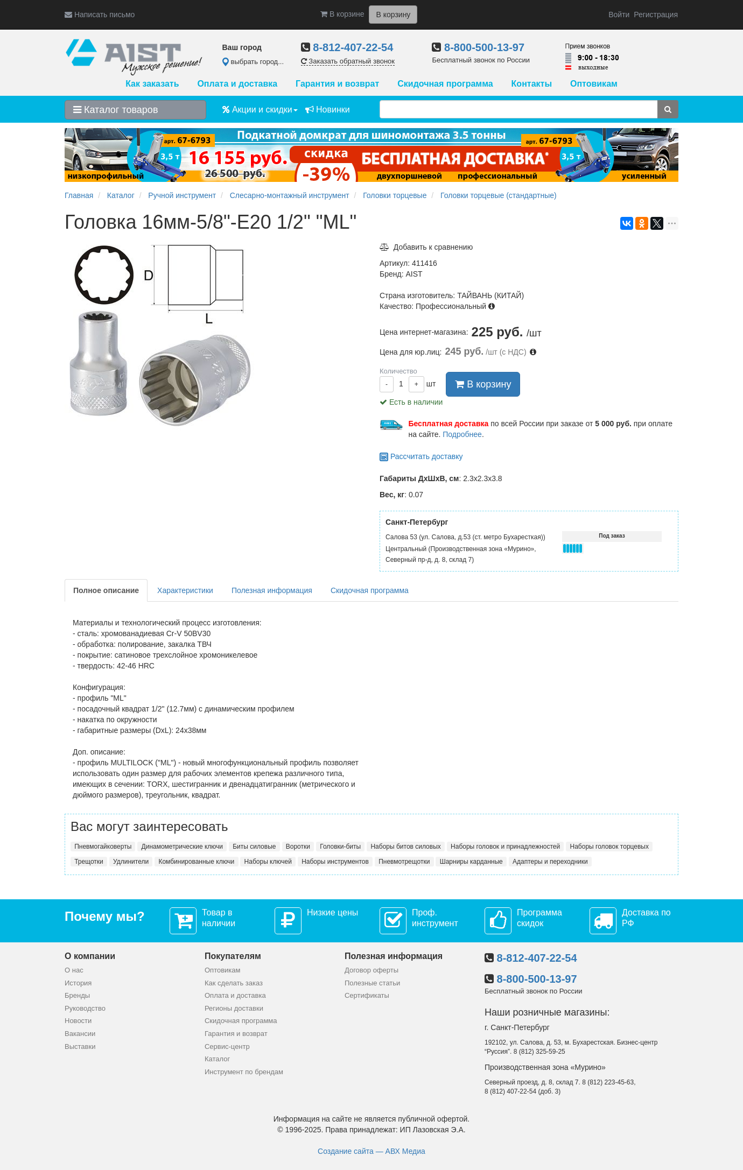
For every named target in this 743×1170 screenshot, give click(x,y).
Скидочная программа (445, 83)
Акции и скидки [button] (260, 109)
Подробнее (462, 434)
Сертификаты (367, 995)
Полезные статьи (372, 983)
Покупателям (233, 956)
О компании (90, 956)
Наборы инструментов (335, 861)
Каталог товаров (115, 109)
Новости (78, 1021)
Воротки (298, 846)
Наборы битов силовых (405, 846)
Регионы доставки (234, 1008)
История (78, 983)
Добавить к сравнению (426, 247)
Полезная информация (272, 590)
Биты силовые (254, 846)
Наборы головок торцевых (609, 846)
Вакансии (80, 1034)
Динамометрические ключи (182, 846)
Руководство (85, 1008)
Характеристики (185, 590)
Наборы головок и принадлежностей (505, 846)
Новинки (327, 109)
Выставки (80, 1046)
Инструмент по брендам (244, 1072)
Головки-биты (340, 846)
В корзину (483, 384)
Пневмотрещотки (404, 861)
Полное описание (106, 590)
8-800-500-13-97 (484, 47)
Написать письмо (100, 14)
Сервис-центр (227, 1046)
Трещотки (88, 861)
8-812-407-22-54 (353, 47)
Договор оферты (371, 970)
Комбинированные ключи (196, 861)
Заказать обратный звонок (348, 61)
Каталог (217, 1059)
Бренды (77, 995)
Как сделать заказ (234, 983)
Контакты (531, 83)
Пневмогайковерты (102, 846)
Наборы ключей (268, 861)
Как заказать (152, 83)
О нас (74, 970)
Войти (618, 14)
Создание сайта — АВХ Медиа (371, 1151)
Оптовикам (594, 83)
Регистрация (656, 14)
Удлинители (131, 861)
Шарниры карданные (471, 861)
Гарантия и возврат (337, 83)
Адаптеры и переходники (550, 861)
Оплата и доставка (237, 83)
